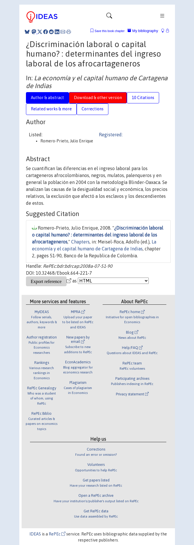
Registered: (111, 134)
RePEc (57, 534)
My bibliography (142, 31)
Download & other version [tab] (98, 97)
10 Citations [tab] (143, 97)
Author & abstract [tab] (47, 97)
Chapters (80, 241)
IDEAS (35, 534)
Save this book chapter (110, 31)
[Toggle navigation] (109, 17)
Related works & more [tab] (51, 109)
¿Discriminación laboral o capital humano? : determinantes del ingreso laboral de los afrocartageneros (97, 234)
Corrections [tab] (92, 109)
